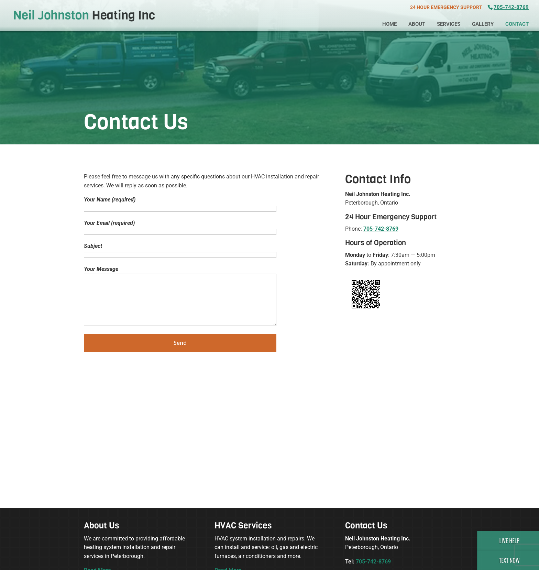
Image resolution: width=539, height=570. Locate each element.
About (416, 24)
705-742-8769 (511, 7)
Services (448, 24)
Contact (517, 24)
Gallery (483, 24)
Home (389, 24)
